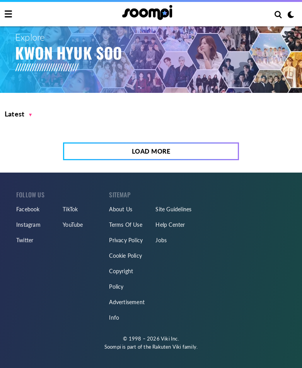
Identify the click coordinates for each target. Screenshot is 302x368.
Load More (151, 151)
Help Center (170, 224)
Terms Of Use (125, 224)
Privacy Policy (126, 240)
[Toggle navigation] (8, 14)
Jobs (161, 240)
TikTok (70, 209)
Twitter (24, 240)
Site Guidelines (173, 209)
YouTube (73, 224)
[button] (18, 114)
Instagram (28, 224)
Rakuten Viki (166, 347)
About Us (120, 209)
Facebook (28, 209)
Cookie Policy (125, 255)
